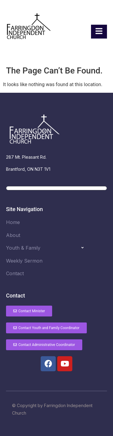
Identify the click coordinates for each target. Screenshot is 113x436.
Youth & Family (23, 248)
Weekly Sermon (24, 261)
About (13, 235)
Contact (15, 273)
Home (13, 222)
